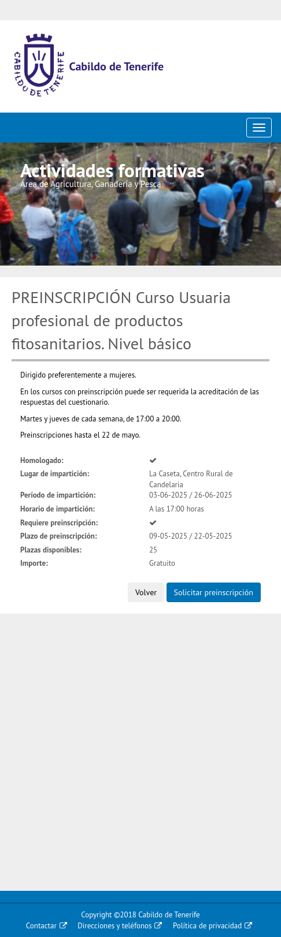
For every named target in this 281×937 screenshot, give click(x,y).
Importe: (34, 563)
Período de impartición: (57, 495)
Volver (146, 592)
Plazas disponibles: (51, 550)
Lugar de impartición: (54, 474)
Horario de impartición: (57, 509)
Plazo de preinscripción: (58, 536)
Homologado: (42, 460)
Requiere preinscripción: (59, 523)
